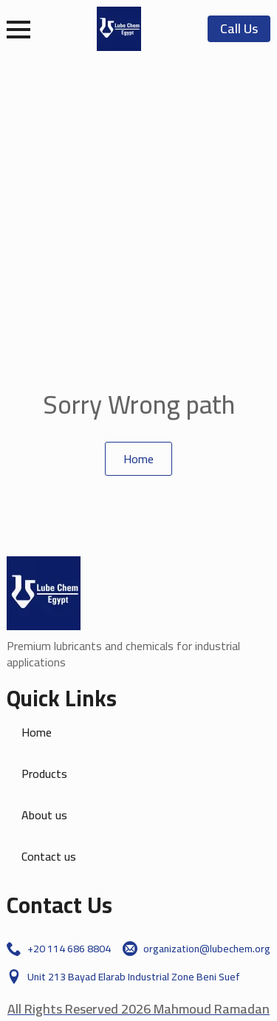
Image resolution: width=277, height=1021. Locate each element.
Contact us (48, 856)
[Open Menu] (18, 29)
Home (36, 732)
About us (44, 815)
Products (44, 773)
